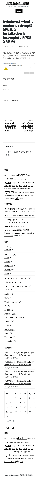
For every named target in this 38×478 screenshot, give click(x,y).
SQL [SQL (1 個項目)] (23, 192)
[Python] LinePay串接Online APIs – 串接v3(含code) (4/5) (19, 355)
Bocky (26, 46)
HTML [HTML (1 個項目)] (17, 182)
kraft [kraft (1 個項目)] (33, 182)
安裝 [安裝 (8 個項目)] (17, 198)
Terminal (8, 337)
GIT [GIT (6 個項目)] (23, 178)
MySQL (7, 269)
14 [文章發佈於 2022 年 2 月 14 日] (7, 407)
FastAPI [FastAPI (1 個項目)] (18, 179)
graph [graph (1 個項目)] (14, 182)
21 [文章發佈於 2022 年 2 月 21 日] (6, 411)
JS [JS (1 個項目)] (26, 182)
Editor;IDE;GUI (10, 282)
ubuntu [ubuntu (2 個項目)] (17, 195)
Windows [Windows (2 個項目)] (7, 199)
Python (7, 325)
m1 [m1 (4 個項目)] (17, 185)
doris (6, 258)
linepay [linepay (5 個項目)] (7, 185)
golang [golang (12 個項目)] (8, 182)
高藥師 (9, 381)
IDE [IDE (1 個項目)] (20, 182)
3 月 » (13, 428)
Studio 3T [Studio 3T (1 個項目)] (26, 192)
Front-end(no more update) (16, 286)
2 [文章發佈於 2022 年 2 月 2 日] (15, 398)
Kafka (6, 298)
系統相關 (14, 100)
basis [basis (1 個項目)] (5, 175)
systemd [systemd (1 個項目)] (6, 195)
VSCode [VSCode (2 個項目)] (30, 195)
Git (5, 305)
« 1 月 (6, 428)
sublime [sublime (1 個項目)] (32, 192)
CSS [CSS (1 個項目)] (12, 175)
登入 (18, 152)
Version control (11, 302)
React (6, 289)
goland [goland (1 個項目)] (26, 179)
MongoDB (8, 265)
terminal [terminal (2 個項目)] (12, 195)
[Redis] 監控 (9, 226)
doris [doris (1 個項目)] (14, 179)
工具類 (7, 310)
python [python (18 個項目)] (9, 192)
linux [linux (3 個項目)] (13, 186)
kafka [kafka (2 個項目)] (29, 183)
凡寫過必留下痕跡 (17, 3)
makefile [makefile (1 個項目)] (25, 186)
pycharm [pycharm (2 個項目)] (27, 189)
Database (8, 254)
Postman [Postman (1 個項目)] (22, 188)
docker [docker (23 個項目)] (22, 175)
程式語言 (8, 314)
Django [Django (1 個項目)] (15, 175)
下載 (12, 79)
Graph (7, 261)
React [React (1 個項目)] (15, 192)
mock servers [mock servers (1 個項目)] (7, 188)
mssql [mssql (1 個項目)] (13, 188)
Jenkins (7, 294)
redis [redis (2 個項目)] (19, 192)
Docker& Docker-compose (16, 278)
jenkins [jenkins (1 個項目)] (23, 182)
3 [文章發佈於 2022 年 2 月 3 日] (20, 398)
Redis (6, 273)
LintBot (7, 250)
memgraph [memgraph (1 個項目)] (30, 186)
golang (7, 321)
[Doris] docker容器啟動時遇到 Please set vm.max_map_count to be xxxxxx (19, 233)
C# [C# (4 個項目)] (8, 175)
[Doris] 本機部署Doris (13, 215)
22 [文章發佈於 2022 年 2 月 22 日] (11, 411)
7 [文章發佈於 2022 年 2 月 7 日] (6, 402)
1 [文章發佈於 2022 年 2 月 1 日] (10, 398)
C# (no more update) (13, 317)
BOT (6, 246)
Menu (19, 11)
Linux (7, 333)
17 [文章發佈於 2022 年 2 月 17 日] (20, 407)
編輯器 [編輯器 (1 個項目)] (21, 199)
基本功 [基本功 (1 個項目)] (12, 199)
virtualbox (8, 341)
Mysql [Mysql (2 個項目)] (17, 189)
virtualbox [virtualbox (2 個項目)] (24, 195)
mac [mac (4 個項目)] (20, 185)
